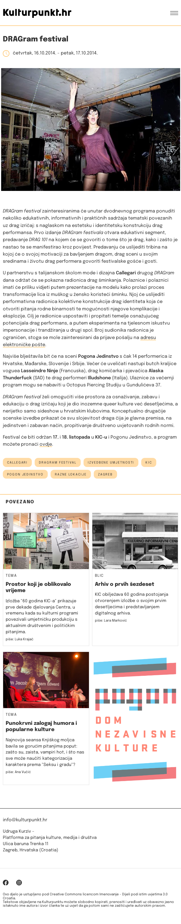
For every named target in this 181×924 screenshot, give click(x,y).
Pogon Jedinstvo (25, 474)
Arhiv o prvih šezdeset (124, 584)
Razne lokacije (71, 474)
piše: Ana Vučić (18, 772)
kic (148, 462)
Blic (99, 576)
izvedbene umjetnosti (111, 462)
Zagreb (105, 474)
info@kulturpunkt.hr (25, 820)
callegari (17, 462)
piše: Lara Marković (111, 620)
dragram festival (57, 462)
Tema (11, 576)
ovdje (45, 444)
